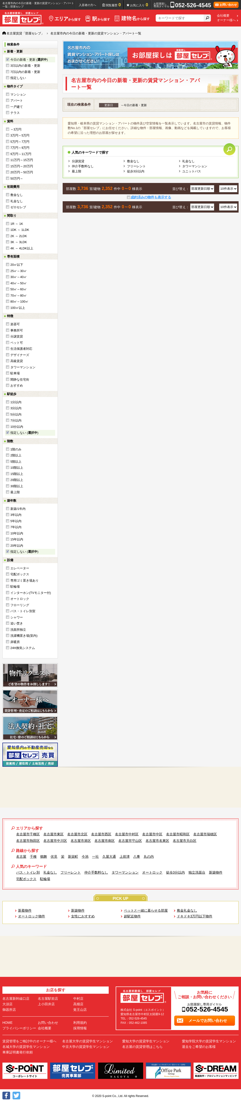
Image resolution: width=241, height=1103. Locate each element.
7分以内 (15, 420)
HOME (7, 1023)
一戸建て (16, 107)
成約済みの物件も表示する (151, 197)
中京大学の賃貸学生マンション (85, 1047)
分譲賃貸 (16, 336)
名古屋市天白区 (184, 841)
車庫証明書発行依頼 (17, 1052)
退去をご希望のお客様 (199, 1047)
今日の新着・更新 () (29, 59)
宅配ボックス (19, 574)
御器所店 (9, 1010)
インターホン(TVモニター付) (30, 593)
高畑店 (78, 1004)
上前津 (125, 856)
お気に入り (139, 4)
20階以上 (16, 480)
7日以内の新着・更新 (25, 72)
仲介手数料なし (83, 166)
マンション (18, 94)
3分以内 (15, 408)
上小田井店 (46, 1004)
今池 (85, 856)
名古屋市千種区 (28, 834)
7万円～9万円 (19, 147)
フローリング (19, 605)
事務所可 (16, 330)
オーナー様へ (226, 20)
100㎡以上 (17, 308)
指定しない (18, 78)
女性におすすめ (83, 916)
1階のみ (15, 449)
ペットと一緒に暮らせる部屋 (146, 910)
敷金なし (16, 195)
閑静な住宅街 (19, 379)
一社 (95, 856)
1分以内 (15, 402)
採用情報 (80, 1028)
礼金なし (16, 201)
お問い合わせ (48, 1023)
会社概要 (223, 15)
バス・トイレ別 (28, 872)
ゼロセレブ (18, 207)
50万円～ (16, 178)
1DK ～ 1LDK (19, 230)
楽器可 (15, 324)
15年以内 (16, 539)
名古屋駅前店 (48, 998)
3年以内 (15, 515)
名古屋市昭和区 (178, 834)
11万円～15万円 (21, 160)
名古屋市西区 (101, 834)
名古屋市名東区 (157, 841)
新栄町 (73, 856)
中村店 (78, 998)
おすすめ (16, 385)
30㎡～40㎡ (18, 277)
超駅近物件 (132, 916)
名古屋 (21, 856)
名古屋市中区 (152, 834)
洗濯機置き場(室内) (24, 635)
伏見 (54, 856)
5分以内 (15, 414)
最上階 (15, 492)
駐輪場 (15, 586)
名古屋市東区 (53, 834)
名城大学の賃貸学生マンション (26, 1047)
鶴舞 (43, 856)
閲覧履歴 (113, 4)
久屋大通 (109, 856)
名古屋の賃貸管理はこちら (142, 1047)
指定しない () (24, 433)
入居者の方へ (87, 5)
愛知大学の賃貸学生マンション (145, 1041)
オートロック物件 (31, 916)
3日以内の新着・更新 (25, 65)
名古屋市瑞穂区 (205, 834)
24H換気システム (22, 648)
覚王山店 (80, 1010)
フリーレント (136, 166)
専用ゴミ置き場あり (24, 580)
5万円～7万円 (19, 141)
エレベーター (19, 568)
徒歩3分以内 (135, 171)
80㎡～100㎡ (19, 301)
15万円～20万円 (21, 166)
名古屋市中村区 (127, 834)
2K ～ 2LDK (18, 236)
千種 (33, 856)
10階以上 (16, 467)
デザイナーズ (19, 355)
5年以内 (15, 521)
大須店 (7, 1004)
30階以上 (16, 486)
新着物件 (25, 910)
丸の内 (149, 856)
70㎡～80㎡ (18, 295)
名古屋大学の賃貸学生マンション (87, 1041)
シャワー (16, 617)
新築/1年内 (18, 509)
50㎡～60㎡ (18, 289)
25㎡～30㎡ (18, 271)
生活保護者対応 (21, 348)
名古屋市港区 (81, 841)
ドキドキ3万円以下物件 (195, 916)
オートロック (19, 599)
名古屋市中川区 (55, 841)
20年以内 (16, 545)
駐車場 (15, 373)
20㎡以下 (16, 264)
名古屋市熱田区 (28, 841)
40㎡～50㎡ (18, 283)
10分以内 (16, 426)
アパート (16, 100)
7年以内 (15, 527)
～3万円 (15, 129)
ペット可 (16, 342)
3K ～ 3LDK (18, 242)
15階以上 (16, 474)
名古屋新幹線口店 (15, 998)
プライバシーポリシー (19, 1028)
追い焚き (16, 623)
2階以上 (15, 455)
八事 (136, 856)
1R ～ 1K (16, 224)
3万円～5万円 (19, 135)
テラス (15, 113)
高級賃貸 (16, 361)
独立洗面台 (196, 872)
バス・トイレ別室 (22, 611)
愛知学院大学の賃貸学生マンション (209, 1041)
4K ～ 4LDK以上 (21, 248)
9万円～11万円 (20, 154)
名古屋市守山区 (130, 841)
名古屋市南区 (104, 841)
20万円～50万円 (21, 172)
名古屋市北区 (77, 834)
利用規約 (80, 1023)
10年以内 (16, 533)
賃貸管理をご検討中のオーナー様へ (29, 1041)
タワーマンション (22, 367)
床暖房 (15, 642)
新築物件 (215, 872)
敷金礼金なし (187, 910)
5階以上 (15, 461)
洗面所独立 (18, 629)
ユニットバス (191, 171)
